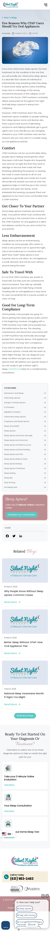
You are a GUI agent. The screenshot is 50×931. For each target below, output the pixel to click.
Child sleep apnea (25, 398)
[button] (45, 5)
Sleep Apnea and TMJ (25, 454)
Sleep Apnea (25, 430)
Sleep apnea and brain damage (25, 435)
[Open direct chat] (43, 896)
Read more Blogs (25, 715)
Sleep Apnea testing (25, 463)
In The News (25, 407)
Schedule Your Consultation (21, 514)
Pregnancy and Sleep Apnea (25, 421)
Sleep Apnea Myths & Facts (25, 459)
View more (9, 784)
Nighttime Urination (25, 412)
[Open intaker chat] (18, 929)
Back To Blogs (9, 17)
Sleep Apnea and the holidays (25, 449)
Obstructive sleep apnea (25, 416)
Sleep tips (25, 478)
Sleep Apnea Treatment (25, 468)
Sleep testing (25, 473)
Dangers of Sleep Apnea (25, 402)
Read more (12, 602)
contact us (14, 369)
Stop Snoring (25, 482)
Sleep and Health (25, 426)
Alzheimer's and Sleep (25, 393)
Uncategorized (25, 487)
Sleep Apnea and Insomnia (25, 440)
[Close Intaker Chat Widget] (47, 896)
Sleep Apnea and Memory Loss (25, 445)
